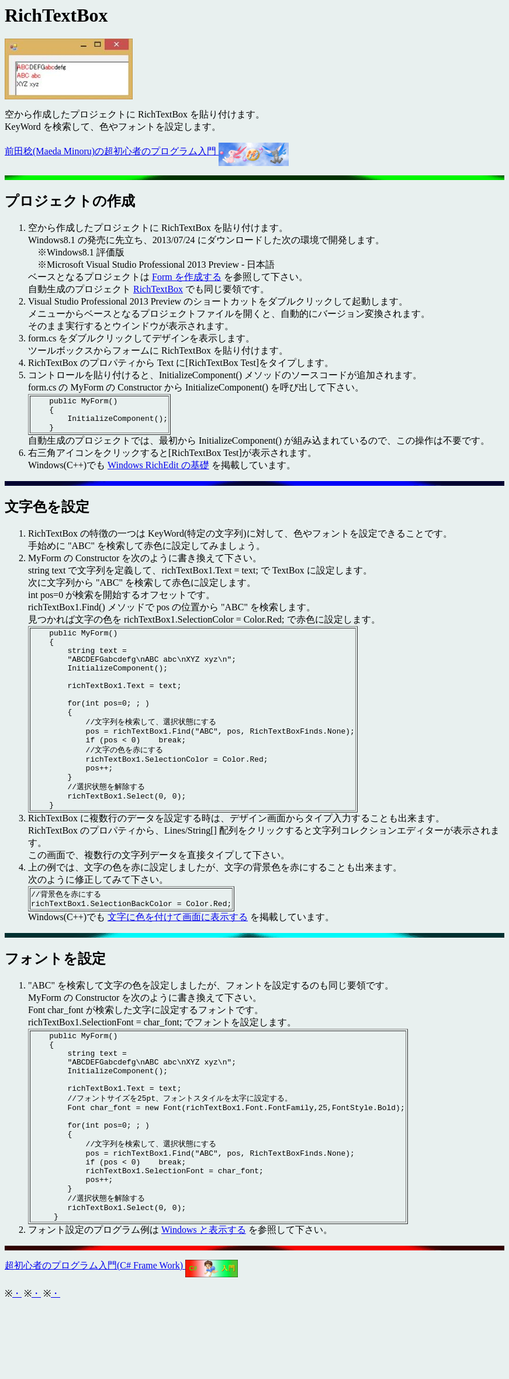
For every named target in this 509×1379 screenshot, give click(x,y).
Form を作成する (186, 277)
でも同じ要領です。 (226, 289)
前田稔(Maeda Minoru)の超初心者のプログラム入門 (147, 151)
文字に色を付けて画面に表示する (178, 958)
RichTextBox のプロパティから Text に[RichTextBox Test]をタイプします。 (181, 363)
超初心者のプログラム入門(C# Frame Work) (121, 1340)
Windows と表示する (203, 1304)
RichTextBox (158, 289)
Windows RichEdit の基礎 (158, 472)
